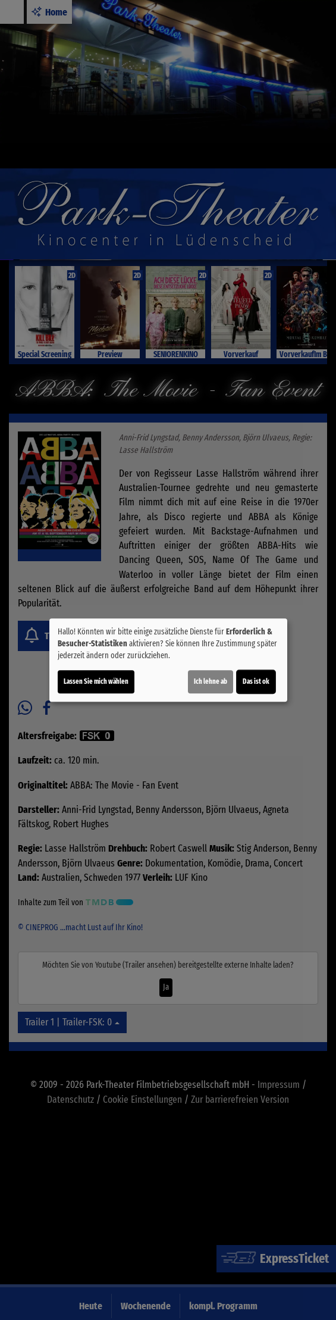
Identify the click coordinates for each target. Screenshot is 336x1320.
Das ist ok (256, 681)
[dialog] (168, 660)
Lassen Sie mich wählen (96, 681)
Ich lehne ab (210, 681)
